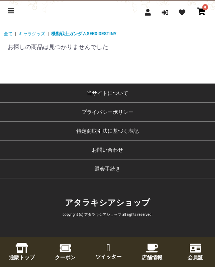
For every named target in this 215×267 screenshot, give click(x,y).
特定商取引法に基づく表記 (107, 131)
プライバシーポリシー (107, 112)
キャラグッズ (32, 33)
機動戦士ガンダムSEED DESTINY (83, 33)
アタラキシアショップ (107, 202)
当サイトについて (107, 93)
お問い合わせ (107, 150)
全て (8, 33)
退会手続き (107, 169)
